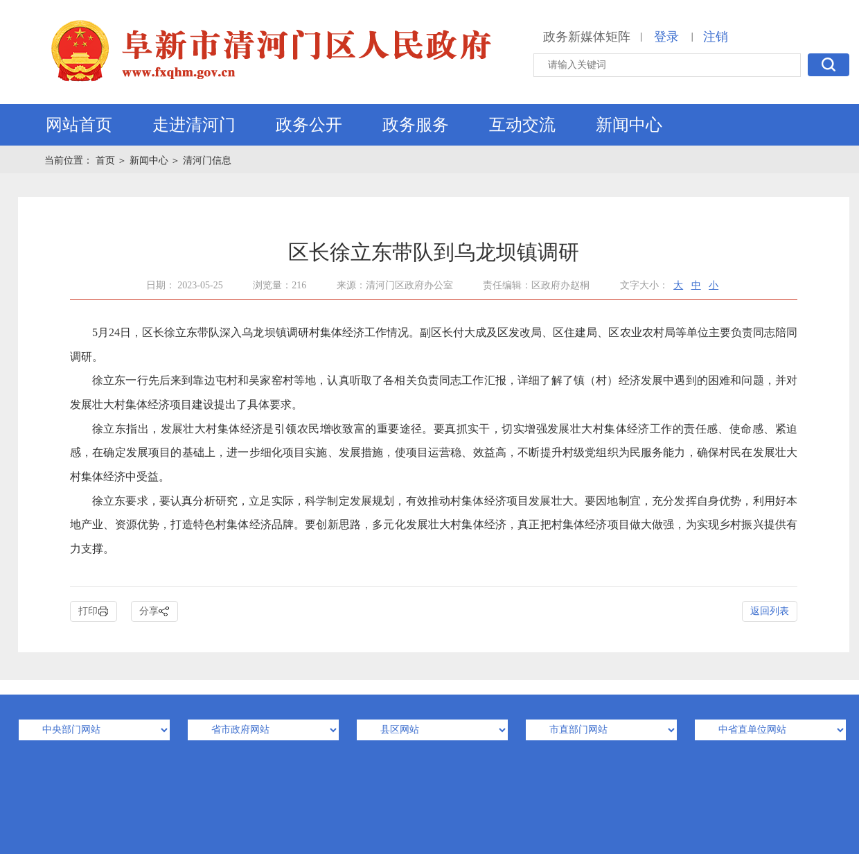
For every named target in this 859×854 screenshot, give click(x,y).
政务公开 (309, 125)
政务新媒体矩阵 (586, 37)
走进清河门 (194, 125)
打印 (93, 612)
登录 (666, 37)
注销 (715, 37)
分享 (154, 612)
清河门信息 (207, 160)
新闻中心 (629, 125)
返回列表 (769, 611)
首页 (107, 160)
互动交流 (522, 125)
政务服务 (415, 125)
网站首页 (79, 125)
